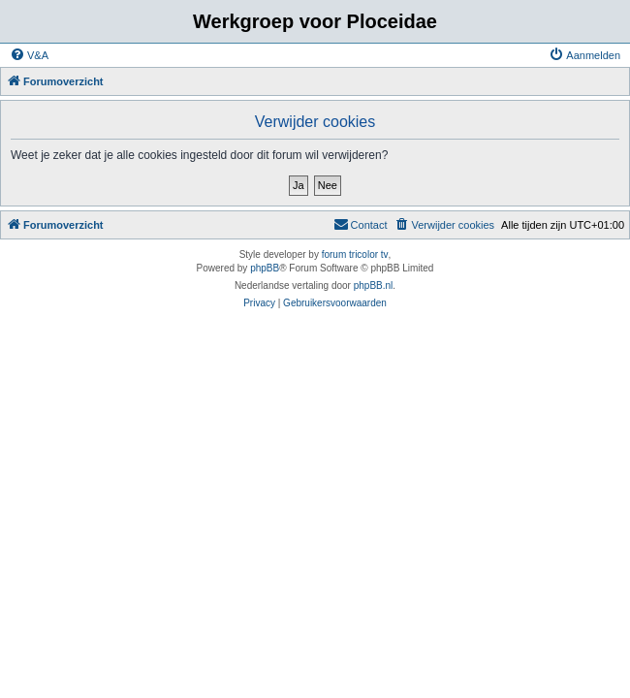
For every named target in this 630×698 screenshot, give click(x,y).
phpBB (264, 268)
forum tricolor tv (355, 254)
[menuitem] (29, 55)
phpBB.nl (374, 285)
